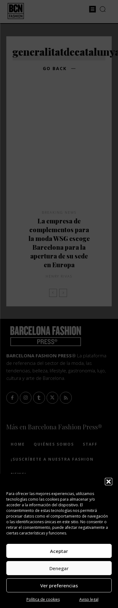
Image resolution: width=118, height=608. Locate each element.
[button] (108, 481)
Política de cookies (43, 599)
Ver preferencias (59, 585)
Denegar (59, 568)
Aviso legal (88, 599)
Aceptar (59, 551)
